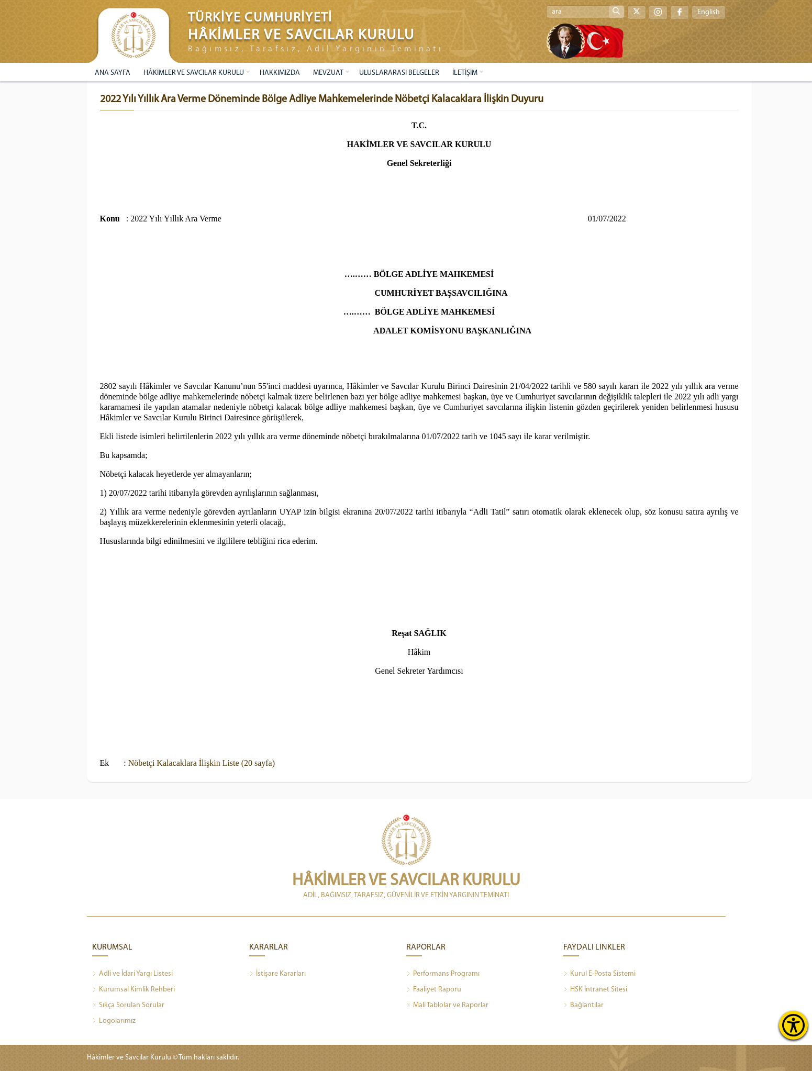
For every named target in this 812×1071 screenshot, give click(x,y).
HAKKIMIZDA (280, 73)
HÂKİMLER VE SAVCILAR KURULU (193, 73)
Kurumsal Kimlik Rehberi (133, 990)
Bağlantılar (583, 1005)
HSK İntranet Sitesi (595, 990)
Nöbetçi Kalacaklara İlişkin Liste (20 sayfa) (201, 762)
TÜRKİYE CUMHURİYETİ (260, 18)
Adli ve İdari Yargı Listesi (132, 974)
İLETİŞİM (464, 73)
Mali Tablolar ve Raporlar (447, 1005)
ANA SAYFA (112, 73)
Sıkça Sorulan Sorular (128, 1005)
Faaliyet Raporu (433, 990)
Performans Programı (443, 974)
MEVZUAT (328, 73)
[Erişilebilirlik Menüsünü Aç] (793, 1025)
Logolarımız (114, 1021)
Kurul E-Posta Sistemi (599, 974)
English (708, 12)
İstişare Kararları (277, 974)
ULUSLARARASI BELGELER (399, 73)
